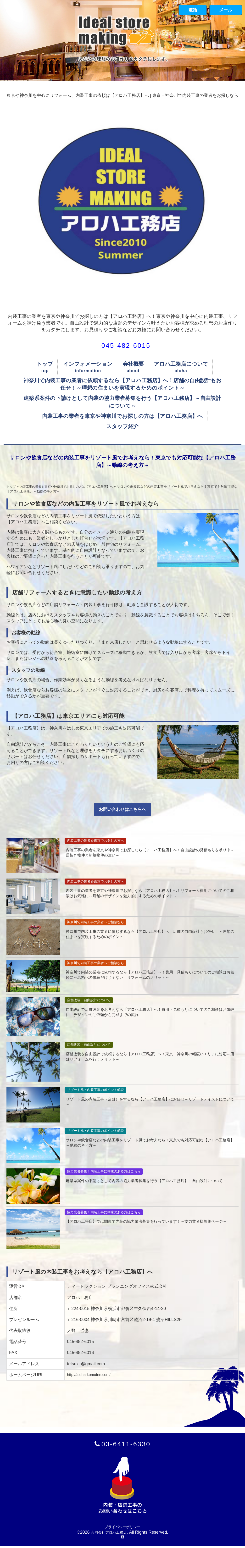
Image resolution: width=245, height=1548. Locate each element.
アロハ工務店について (181, 364)
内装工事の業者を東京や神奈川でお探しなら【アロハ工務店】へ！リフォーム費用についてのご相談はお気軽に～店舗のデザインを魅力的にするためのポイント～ (150, 894)
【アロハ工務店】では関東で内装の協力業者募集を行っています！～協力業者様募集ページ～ (150, 1224)
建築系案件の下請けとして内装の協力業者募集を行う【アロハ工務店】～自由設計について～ (122, 402)
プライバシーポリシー (122, 1527)
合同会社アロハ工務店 (108, 1533)
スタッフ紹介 (122, 426)
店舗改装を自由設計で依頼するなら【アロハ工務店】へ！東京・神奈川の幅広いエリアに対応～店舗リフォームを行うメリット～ (150, 1057)
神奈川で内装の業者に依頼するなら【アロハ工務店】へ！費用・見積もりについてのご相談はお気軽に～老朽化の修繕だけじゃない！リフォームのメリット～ (150, 975)
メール (225, 10)
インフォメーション (87, 364)
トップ (45, 364)
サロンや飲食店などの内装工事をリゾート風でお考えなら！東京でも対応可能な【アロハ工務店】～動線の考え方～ (150, 1143)
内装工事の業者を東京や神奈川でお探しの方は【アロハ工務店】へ (122, 416)
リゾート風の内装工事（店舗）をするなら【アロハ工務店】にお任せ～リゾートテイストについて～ (150, 1102)
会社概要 (133, 364)
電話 (192, 10)
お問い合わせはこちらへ (122, 809)
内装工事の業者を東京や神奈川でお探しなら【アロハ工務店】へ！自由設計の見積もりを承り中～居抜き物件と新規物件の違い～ (150, 853)
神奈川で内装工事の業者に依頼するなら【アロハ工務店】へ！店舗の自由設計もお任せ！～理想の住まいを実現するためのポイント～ (122, 384)
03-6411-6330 (125, 1444)
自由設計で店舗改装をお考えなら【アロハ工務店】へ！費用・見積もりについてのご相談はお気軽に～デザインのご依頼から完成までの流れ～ (150, 1012)
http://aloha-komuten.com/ (92, 1374)
